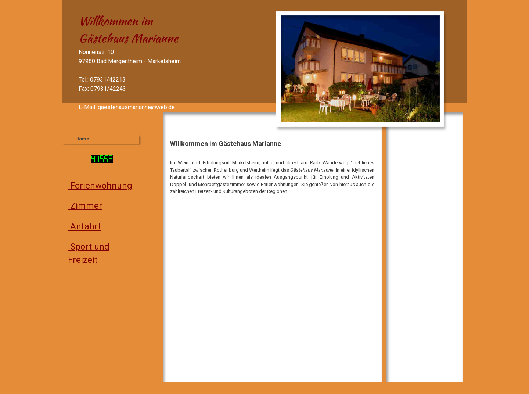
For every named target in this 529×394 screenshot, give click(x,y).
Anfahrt (84, 226)
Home (82, 139)
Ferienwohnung (100, 185)
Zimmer (85, 206)
